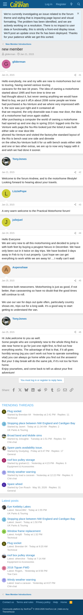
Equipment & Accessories (20, 466)
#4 (80, 233)
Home (64, 602)
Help (55, 602)
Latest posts (10, 500)
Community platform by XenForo (30, 609)
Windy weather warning (21, 471)
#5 (80, 280)
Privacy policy (43, 602)
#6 (80, 332)
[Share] (75, 75)
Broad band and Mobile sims (24, 435)
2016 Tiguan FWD (18, 567)
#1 (80, 75)
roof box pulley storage (21, 459)
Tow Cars (12, 574)
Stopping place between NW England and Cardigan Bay (41, 423)
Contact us (8, 602)
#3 (80, 204)
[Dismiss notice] (77, 14)
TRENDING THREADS (17, 405)
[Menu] (5, 4)
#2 (80, 172)
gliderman (10, 54)
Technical (12, 417)
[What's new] (71, 4)
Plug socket (14, 411)
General (11, 454)
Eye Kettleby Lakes (19, 506)
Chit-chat (12, 442)
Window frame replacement (24, 531)
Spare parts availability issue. (25, 447)
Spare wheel (14, 484)
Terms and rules (25, 602)
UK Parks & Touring (17, 430)
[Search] (78, 4)
